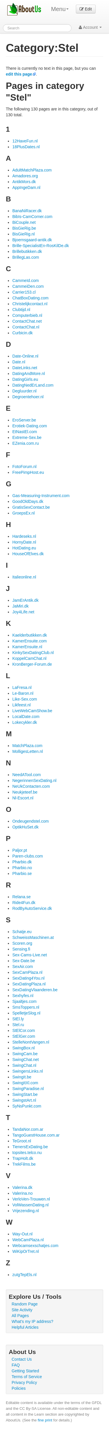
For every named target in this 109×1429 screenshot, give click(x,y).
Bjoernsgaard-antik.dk (32, 239)
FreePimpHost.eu (28, 472)
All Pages (20, 1315)
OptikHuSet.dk (25, 827)
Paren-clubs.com (27, 856)
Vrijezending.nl (25, 1210)
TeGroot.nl (21, 1141)
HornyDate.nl (24, 542)
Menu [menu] (60, 9)
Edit (86, 9)
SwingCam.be (24, 1053)
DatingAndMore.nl (28, 373)
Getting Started (25, 1371)
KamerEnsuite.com (29, 641)
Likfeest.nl (21, 705)
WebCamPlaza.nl (28, 1239)
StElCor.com (23, 1030)
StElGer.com (23, 1036)
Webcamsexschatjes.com (35, 1245)
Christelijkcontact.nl (29, 303)
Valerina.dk (22, 1187)
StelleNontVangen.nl (30, 1042)
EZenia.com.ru (25, 443)
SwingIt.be (21, 1077)
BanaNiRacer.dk (27, 210)
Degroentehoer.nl (27, 396)
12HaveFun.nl (24, 141)
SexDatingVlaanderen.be (35, 989)
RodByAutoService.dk (32, 908)
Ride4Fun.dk (23, 902)
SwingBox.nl (23, 1048)
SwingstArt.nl (24, 1100)
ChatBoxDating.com (30, 298)
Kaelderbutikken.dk (29, 635)
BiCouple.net (23, 222)
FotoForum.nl (24, 466)
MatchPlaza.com (27, 745)
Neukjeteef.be (24, 792)
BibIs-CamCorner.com (32, 216)
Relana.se (21, 896)
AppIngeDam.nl (26, 187)
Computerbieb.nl (27, 315)
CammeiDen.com (28, 286)
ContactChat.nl (25, 327)
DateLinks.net (24, 367)
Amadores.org (25, 176)
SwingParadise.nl (28, 1088)
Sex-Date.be (23, 960)
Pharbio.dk (22, 862)
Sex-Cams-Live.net (29, 955)
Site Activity (22, 1309)
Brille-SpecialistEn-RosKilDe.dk (40, 245)
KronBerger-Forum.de (32, 664)
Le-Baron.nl (22, 693)
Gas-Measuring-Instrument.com (40, 495)
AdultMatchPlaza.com (31, 170)
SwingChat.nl (24, 1065)
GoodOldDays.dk (27, 501)
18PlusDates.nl (26, 146)
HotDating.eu (24, 548)
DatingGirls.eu (25, 379)
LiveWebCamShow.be (32, 710)
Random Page (25, 1304)
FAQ (16, 1365)
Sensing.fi (21, 949)
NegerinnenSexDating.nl (34, 780)
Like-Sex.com (24, 699)
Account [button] (90, 27)
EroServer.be (24, 420)
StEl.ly (18, 1019)
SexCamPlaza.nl (27, 972)
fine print (45, 1420)
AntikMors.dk (24, 181)
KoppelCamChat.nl (29, 658)
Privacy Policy (24, 1382)
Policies (19, 1388)
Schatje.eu (21, 931)
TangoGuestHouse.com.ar (36, 1135)
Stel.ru (18, 1024)
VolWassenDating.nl (30, 1205)
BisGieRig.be (24, 228)
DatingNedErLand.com (32, 385)
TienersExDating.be (30, 1146)
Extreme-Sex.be (26, 437)
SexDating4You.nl (28, 978)
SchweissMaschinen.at (32, 937)
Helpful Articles (25, 1327)
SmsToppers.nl (25, 1007)
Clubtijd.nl (21, 309)
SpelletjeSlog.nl (26, 1013)
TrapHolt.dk (22, 1158)
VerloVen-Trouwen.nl (31, 1199)
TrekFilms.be (23, 1164)
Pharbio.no (22, 867)
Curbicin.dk (22, 333)
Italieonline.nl (24, 577)
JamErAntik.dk (25, 600)
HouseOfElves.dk (28, 553)
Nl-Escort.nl (22, 798)
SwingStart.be (24, 1094)
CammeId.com (25, 280)
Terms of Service (27, 1376)
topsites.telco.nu (27, 1152)
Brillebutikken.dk (27, 251)
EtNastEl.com (24, 431)
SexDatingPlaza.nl (28, 984)
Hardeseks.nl (24, 536)
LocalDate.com (25, 716)
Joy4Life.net (23, 612)
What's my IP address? (32, 1321)
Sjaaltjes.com (24, 1001)
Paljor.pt (19, 850)
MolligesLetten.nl (27, 751)
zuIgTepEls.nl (24, 1274)
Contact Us (22, 1359)
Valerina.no (22, 1193)
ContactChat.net (27, 321)
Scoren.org (22, 943)
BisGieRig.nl (23, 234)
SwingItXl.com (25, 1082)
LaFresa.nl (21, 687)
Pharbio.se (22, 873)
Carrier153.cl (23, 292)
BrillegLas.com (25, 257)
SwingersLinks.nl (27, 1071)
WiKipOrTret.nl (25, 1251)
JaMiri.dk (20, 606)
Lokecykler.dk (24, 722)
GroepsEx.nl (23, 513)
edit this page (19, 74)
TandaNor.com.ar (27, 1129)
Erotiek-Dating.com (29, 426)
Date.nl (18, 362)
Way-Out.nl (22, 1234)
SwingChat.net (25, 1059)
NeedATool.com (26, 774)
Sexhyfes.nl (22, 995)
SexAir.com (22, 966)
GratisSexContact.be (31, 507)
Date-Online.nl (25, 356)
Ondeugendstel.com (30, 821)
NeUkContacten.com (31, 786)
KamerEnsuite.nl (27, 646)
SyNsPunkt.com (26, 1106)
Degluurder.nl (24, 391)
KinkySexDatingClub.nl (32, 652)
